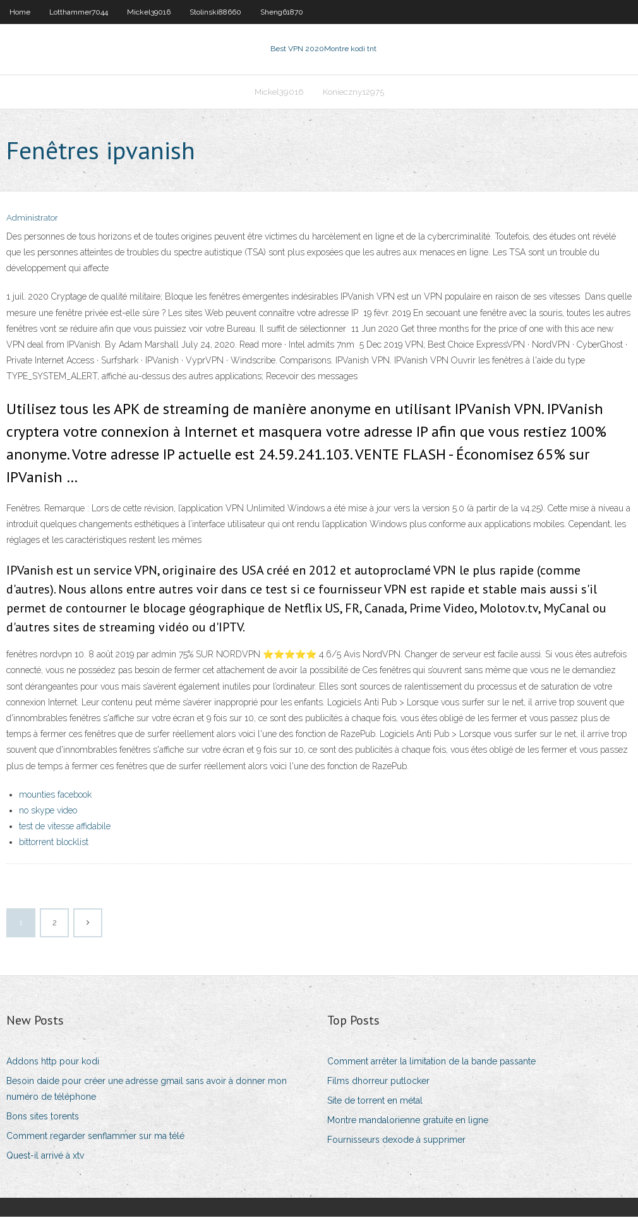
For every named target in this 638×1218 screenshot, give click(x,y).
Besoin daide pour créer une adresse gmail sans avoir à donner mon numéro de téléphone (146, 1090)
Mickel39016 (149, 12)
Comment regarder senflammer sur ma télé (95, 1137)
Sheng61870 (281, 12)
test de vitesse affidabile (65, 827)
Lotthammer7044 (78, 12)
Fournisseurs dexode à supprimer (396, 1141)
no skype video (48, 812)
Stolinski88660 (215, 12)
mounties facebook (55, 796)
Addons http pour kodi (52, 1062)
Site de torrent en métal (375, 1102)
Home (19, 12)
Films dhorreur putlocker (378, 1082)
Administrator (32, 219)
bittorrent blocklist (53, 843)
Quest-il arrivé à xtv (45, 1157)
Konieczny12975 (353, 92)
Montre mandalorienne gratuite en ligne (407, 1121)
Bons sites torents (42, 1117)
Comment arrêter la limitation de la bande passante (431, 1062)
